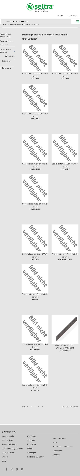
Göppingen (31, 453)
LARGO (35, 299)
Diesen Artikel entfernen (14, 51)
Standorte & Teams (10, 444)
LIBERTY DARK (65, 350)
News (4, 461)
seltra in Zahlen (8, 453)
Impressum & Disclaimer (63, 447)
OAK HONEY (35, 349)
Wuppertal (31, 444)
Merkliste (60, 15)
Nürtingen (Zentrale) (35, 457)
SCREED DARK (35, 169)
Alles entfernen (10, 56)
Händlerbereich (72, 15)
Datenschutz (58, 451)
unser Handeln (8, 436)
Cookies (56, 455)
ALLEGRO (35, 390)
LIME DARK (35, 259)
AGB (55, 442)
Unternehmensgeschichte (12, 449)
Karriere (5, 457)
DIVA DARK (35, 79)
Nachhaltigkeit (7, 440)
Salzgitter (31, 440)
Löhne (29, 449)
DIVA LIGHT (35, 119)
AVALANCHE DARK (65, 259)
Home (4, 24)
